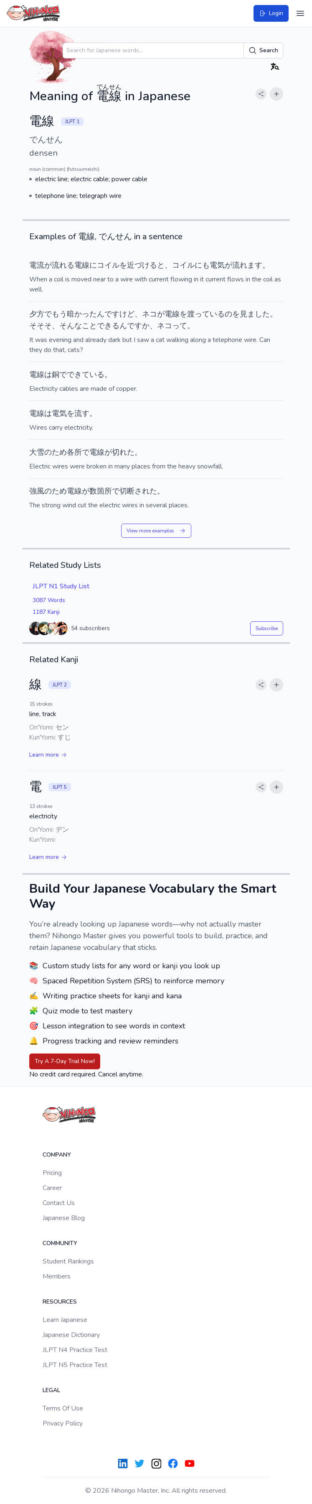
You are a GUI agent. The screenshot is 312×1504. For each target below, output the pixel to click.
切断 (126, 491)
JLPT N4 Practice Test (75, 1350)
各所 (74, 452)
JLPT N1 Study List (61, 586)
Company (57, 1155)
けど (126, 314)
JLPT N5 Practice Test (75, 1365)
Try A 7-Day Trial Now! (65, 1061)
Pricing (52, 1172)
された (145, 491)
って (202, 314)
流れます (247, 265)
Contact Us (59, 1203)
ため (59, 452)
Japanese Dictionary (71, 1334)
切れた (123, 452)
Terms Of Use (63, 1408)
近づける (142, 265)
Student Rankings (68, 1261)
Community (60, 1243)
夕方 (36, 314)
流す (81, 413)
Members (57, 1276)
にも (202, 265)
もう (59, 314)
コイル (108, 265)
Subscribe (267, 628)
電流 (36, 265)
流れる (63, 265)
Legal (51, 1390)
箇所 (104, 491)
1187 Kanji (46, 612)
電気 (217, 265)
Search (263, 50)
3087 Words (49, 600)
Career (52, 1188)
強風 (36, 491)
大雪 (36, 452)
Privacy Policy (63, 1423)
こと (89, 326)
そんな (70, 326)
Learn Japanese (65, 1319)
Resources (60, 1302)
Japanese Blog (64, 1218)
